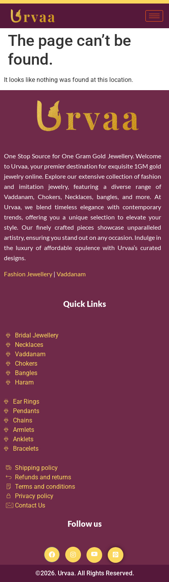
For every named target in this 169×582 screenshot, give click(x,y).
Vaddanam (72, 273)
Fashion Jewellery (28, 273)
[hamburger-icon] (154, 16)
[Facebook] (52, 554)
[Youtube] (94, 555)
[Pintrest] (115, 555)
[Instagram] (73, 554)
